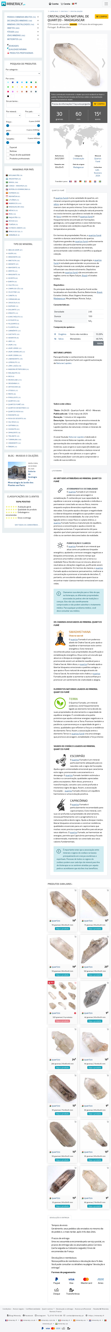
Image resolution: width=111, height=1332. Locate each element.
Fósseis (13, 31)
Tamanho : (10, 139)
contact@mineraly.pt (75, 1315)
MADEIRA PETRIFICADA (18, 369)
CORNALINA (14, 299)
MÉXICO (13, 210)
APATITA (12, 271)
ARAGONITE (14, 274)
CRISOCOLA (14, 303)
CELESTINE (14, 292)
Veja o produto (62, 928)
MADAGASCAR (16, 207)
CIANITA (12, 295)
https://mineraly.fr (96, 1315)
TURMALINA (14, 439)
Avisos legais (18, 1309)
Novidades (13, 46)
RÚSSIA (13, 221)
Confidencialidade (33, 1309)
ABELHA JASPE (15, 250)
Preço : (9, 122)
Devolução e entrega (64, 1309)
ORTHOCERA (14, 387)
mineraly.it (64, 1320)
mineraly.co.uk (28, 1320)
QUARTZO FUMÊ (16, 404)
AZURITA (13, 278)
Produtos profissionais (20, 53)
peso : (8, 130)
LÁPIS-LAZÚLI (14, 366)
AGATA (12, 253)
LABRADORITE (15, 359)
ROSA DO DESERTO (17, 418)
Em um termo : (12, 101)
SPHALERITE (14, 432)
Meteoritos (14, 39)
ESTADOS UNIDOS (17, 228)
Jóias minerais (16, 35)
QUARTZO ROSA (15, 411)
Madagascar (78, 167)
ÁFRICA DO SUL (15, 231)
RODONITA (13, 415)
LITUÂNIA (14, 200)
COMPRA (101, 16)
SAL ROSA (13, 422)
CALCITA (13, 285)
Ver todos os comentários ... (27, 525)
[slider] (7, 125)
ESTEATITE (13, 320)
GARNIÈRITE (14, 331)
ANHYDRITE (14, 267)
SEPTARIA (13, 425)
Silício (61, 339)
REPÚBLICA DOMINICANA (19, 189)
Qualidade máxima (17, 49)
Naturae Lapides (64, 363)
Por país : (29, 111)
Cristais (64, 11)
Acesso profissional (83, 1309)
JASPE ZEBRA (15, 355)
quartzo (54, 920)
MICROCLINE (15, 380)
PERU (12, 214)
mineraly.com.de (47, 1320)
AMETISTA (14, 260)
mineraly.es (79, 1320)
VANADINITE (14, 443)
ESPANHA (14, 193)
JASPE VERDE (14, 348)
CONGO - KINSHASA (18, 186)
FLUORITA (13, 327)
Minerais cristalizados (20, 24)
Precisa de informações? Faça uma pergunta (71, 104)
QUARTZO (14, 401)
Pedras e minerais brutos (21, 17)
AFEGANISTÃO (15, 175)
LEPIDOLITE (14, 362)
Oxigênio (62, 334)
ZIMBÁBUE (14, 235)
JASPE (12, 345)
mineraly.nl (95, 1320)
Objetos (13, 28)
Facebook (28, 1315)
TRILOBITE (13, 436)
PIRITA (12, 394)
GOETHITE (13, 334)
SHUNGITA (13, 429)
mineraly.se (61, 1324)
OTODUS (13, 390)
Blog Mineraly (14, 1315)
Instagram (40, 1315)
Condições (7, 1309)
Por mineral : (11, 111)
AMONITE (13, 264)
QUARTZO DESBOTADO (18, 408)
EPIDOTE (13, 313)
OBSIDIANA (13, 383)
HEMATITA (13, 338)
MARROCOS (15, 203)
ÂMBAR (12, 447)
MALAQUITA (14, 373)
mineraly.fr (11, 1320)
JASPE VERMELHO (16, 352)
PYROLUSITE (14, 397)
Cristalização (76, 11)
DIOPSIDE (13, 306)
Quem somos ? (48, 1309)
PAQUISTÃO (14, 217)
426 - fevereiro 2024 (98, 173)
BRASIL (13, 182)
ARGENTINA (15, 179)
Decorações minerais (19, 20)
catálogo (54, 11)
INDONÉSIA (14, 196)
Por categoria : (12, 69)
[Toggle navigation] (106, 4)
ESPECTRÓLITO (15, 317)
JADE (11, 341)
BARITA (12, 281)
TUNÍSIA (13, 224)
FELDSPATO (13, 324)
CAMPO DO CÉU (15, 288)
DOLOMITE (14, 309)
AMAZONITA (14, 257)
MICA (11, 376)
